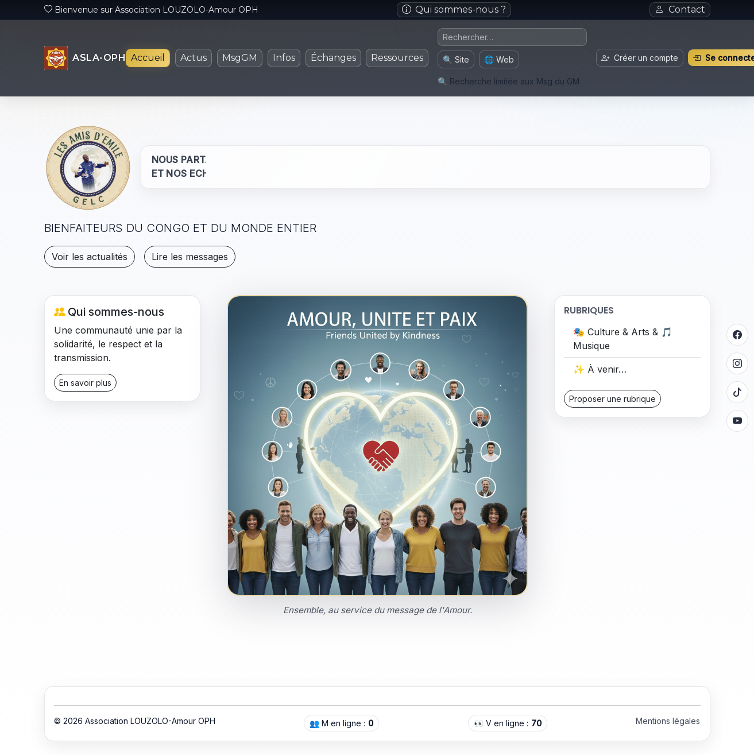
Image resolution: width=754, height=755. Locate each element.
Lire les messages (190, 256)
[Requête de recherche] (512, 37)
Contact (680, 10)
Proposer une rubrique (612, 399)
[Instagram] (737, 363)
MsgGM (239, 57)
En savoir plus (85, 383)
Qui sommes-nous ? (454, 10)
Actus (193, 57)
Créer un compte (639, 58)
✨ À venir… (600, 369)
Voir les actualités (89, 256)
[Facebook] (737, 335)
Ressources (397, 57)
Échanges (333, 57)
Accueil (148, 57)
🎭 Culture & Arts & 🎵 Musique (622, 338)
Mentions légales (668, 721)
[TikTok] (737, 392)
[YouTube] (737, 421)
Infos (284, 57)
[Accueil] (85, 58)
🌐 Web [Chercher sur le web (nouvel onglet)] (499, 59)
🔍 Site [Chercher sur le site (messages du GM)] (456, 59)
